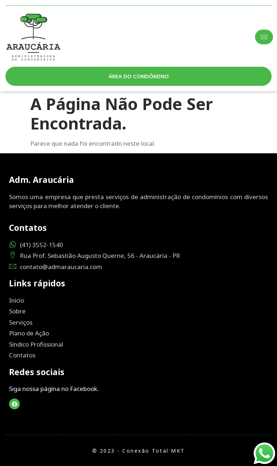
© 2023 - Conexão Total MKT (138, 450)
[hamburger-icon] (264, 37)
